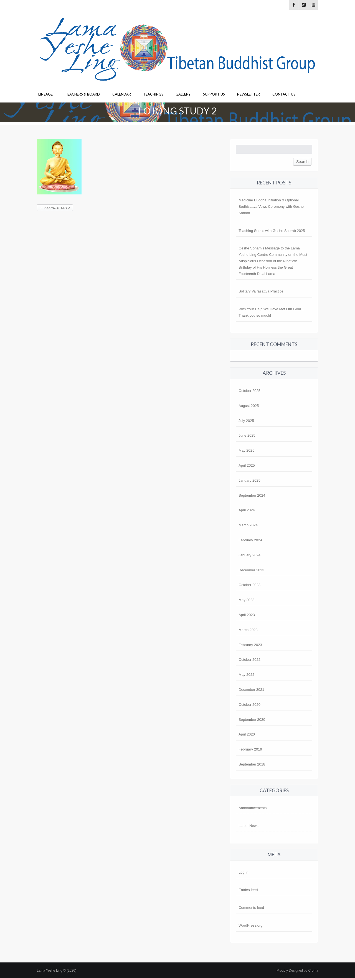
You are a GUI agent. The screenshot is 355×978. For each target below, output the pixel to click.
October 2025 (249, 391)
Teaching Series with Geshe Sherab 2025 (272, 231)
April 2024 (247, 510)
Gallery (183, 94)
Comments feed (251, 908)
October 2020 (249, 704)
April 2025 (247, 465)
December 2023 (251, 570)
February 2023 (250, 645)
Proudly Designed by (297, 970)
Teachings (153, 94)
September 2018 (252, 764)
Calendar (121, 94)
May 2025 (246, 450)
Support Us (214, 94)
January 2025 (249, 480)
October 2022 (249, 659)
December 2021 (251, 689)
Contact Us (283, 94)
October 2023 (249, 585)
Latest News (248, 826)
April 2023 (247, 615)
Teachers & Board (82, 94)
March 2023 (248, 630)
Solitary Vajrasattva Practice (261, 291)
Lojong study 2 (55, 207)
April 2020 (247, 734)
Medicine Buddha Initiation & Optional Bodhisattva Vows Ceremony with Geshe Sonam (271, 206)
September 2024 (252, 495)
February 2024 (250, 540)
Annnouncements (253, 808)
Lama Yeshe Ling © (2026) (56, 970)
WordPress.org (250, 925)
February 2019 (250, 749)
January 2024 (249, 555)
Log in (243, 872)
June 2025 (247, 435)
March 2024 (248, 525)
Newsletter (248, 94)
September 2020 (252, 719)
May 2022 (246, 674)
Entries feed (248, 890)
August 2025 (249, 406)
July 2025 (246, 421)
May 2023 (246, 600)
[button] (59, 166)
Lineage (45, 94)
